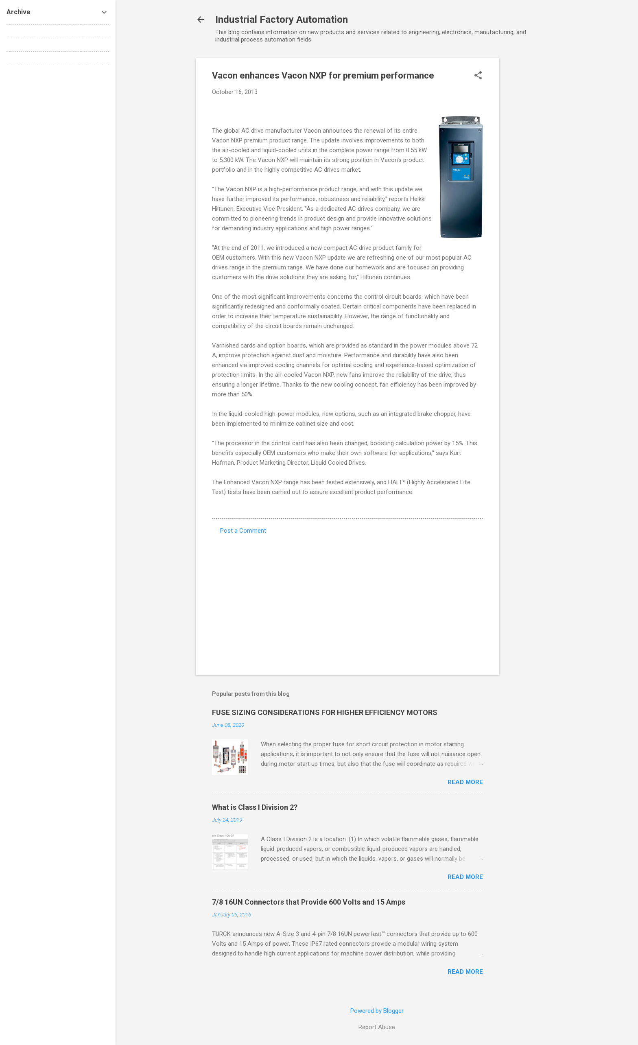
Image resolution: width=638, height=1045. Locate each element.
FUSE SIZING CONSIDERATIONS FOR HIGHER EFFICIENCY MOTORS (324, 712)
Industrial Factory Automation (281, 19)
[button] (478, 76)
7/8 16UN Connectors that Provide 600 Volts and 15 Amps (308, 902)
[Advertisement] (532, 180)
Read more (465, 782)
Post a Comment (243, 530)
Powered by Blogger (377, 1010)
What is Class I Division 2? (254, 807)
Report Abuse (376, 1027)
